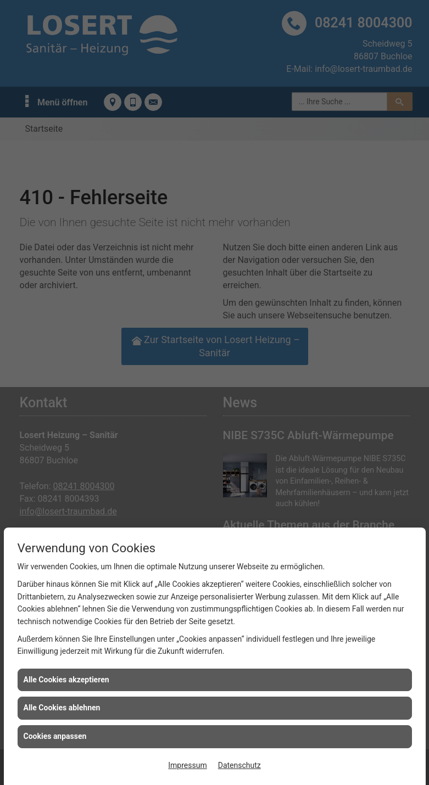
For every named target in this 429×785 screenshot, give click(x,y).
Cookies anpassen (55, 736)
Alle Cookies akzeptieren (66, 679)
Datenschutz (239, 765)
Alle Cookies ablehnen (62, 707)
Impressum (187, 765)
